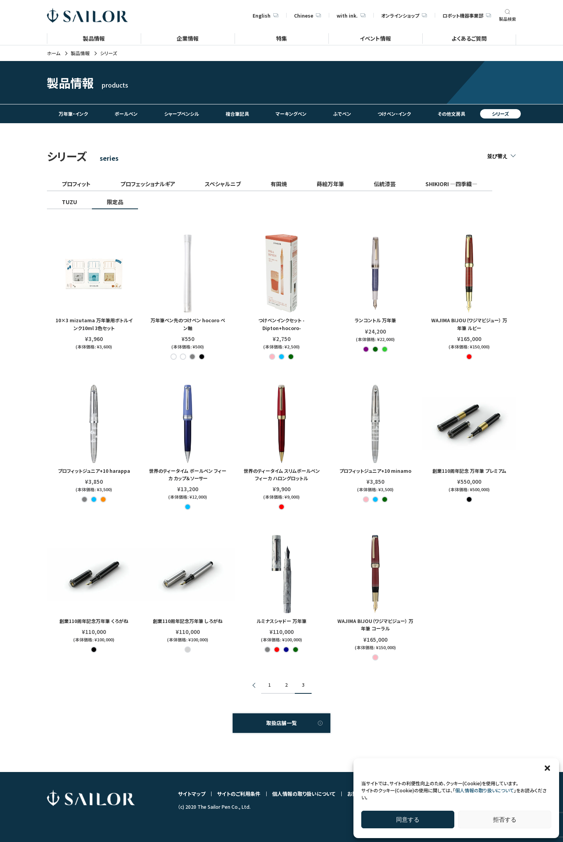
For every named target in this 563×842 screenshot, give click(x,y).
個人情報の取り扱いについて (484, 790)
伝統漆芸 (385, 184)
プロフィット (76, 184)
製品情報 (94, 38)
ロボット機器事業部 (467, 15)
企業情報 (188, 38)
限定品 (115, 202)
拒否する (504, 819)
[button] (547, 768)
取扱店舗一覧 (281, 723)
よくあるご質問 (469, 38)
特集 (281, 38)
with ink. (351, 15)
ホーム (53, 53)
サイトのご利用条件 (238, 793)
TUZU (69, 202)
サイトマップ (191, 793)
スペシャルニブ (223, 184)
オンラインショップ (404, 15)
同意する (408, 819)
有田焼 (279, 184)
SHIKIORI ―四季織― (451, 184)
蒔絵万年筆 (330, 184)
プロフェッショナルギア (147, 184)
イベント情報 (375, 38)
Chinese (307, 15)
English (265, 15)
